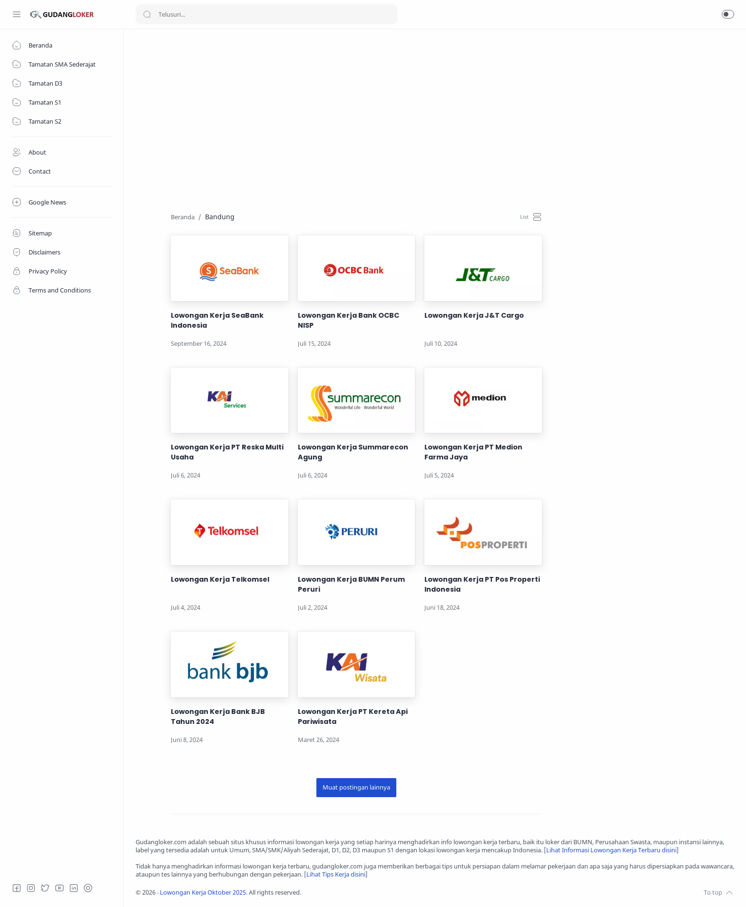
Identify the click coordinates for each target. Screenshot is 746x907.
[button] (728, 14)
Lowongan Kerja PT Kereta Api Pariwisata (353, 716)
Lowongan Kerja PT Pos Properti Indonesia (482, 584)
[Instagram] (31, 888)
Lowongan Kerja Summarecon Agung (353, 452)
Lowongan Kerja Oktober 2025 (203, 892)
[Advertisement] (421, 107)
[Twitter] (45, 888)
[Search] (266, 14)
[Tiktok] (88, 888)
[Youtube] (59, 888)
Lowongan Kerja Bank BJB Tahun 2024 (218, 716)
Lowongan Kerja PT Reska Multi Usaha (227, 452)
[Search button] (147, 14)
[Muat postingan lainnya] (356, 787)
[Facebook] (16, 888)
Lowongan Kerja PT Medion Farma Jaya (473, 452)
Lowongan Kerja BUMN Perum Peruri (351, 584)
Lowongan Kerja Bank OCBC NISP (348, 320)
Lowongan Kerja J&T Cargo (474, 315)
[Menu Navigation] (16, 14)
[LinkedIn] (74, 888)
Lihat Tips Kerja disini (335, 874)
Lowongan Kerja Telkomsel (220, 579)
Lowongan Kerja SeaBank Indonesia (217, 320)
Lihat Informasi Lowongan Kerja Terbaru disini (611, 850)
